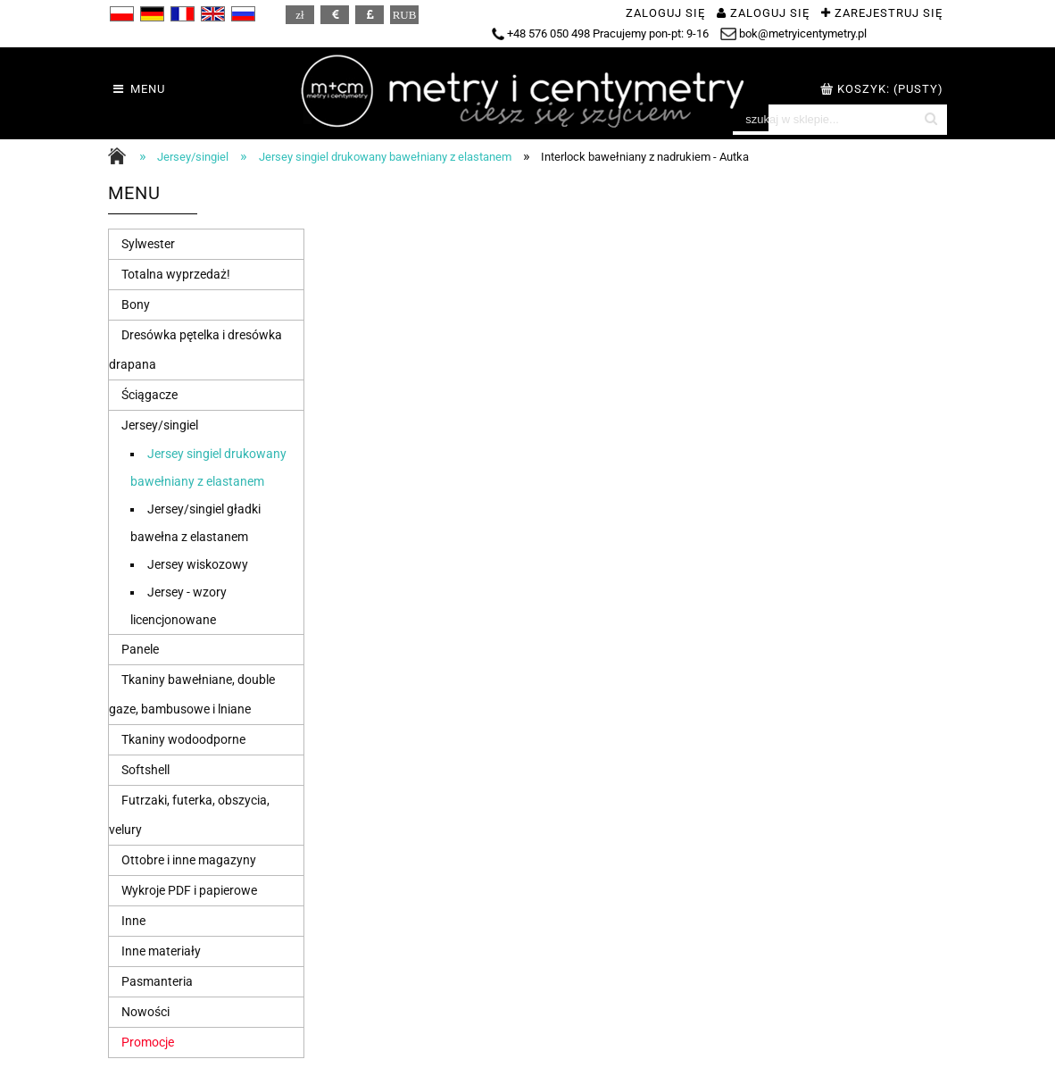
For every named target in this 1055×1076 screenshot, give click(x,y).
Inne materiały (161, 951)
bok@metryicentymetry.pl (793, 33)
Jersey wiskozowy (197, 564)
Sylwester (148, 244)
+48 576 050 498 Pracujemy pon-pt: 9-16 (600, 33)
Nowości (145, 1012)
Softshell (145, 770)
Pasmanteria (157, 981)
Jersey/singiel (159, 425)
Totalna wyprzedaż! (175, 274)
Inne (133, 920)
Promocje (147, 1042)
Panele (140, 649)
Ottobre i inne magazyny (188, 860)
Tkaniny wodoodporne (183, 739)
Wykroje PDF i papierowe (189, 890)
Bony (135, 304)
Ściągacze (149, 395)
